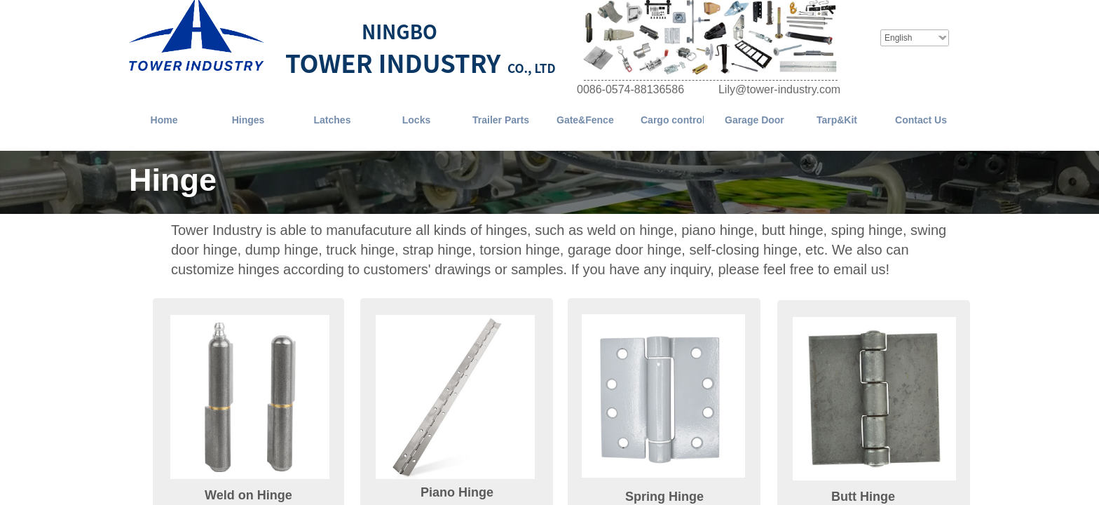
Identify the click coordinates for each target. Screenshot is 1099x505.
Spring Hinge (664, 497)
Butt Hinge (863, 497)
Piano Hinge (457, 492)
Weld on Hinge (248, 495)
